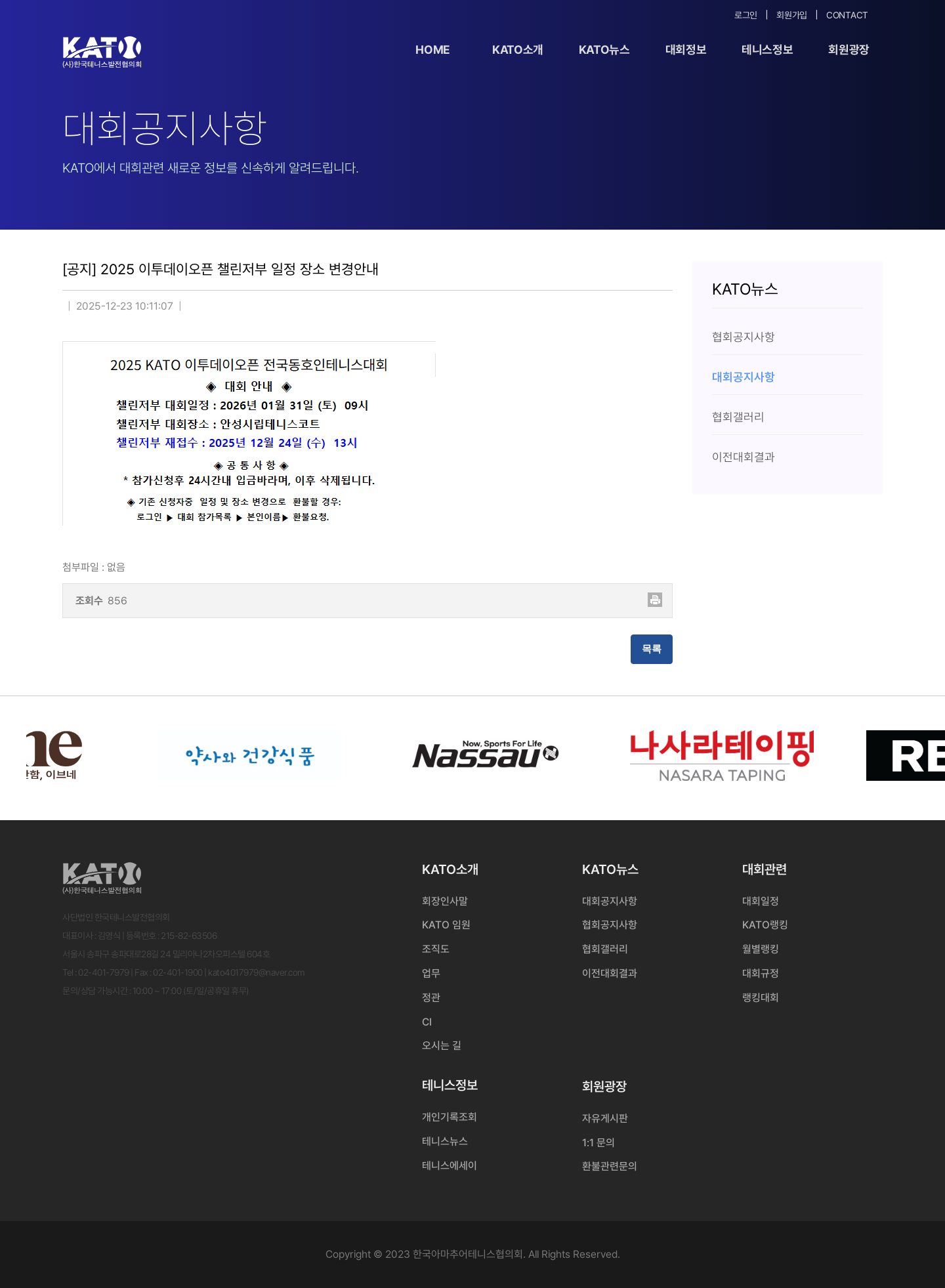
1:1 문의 (598, 1142)
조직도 (436, 949)
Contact (847, 15)
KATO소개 (517, 49)
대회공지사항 (609, 901)
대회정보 (686, 49)
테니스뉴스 (445, 1141)
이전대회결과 (609, 973)
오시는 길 (441, 1045)
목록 (652, 649)
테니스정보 (767, 49)
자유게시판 (605, 1118)
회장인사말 (445, 901)
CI (427, 1022)
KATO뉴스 (604, 49)
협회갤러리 (605, 949)
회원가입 (791, 15)
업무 (431, 973)
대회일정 (760, 901)
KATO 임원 (446, 925)
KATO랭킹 (765, 925)
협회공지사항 (609, 925)
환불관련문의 (609, 1166)
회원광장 (849, 49)
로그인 (745, 15)
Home (432, 49)
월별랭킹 (760, 949)
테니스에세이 (449, 1165)
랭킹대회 (760, 997)
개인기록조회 (449, 1117)
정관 (431, 997)
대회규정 (760, 973)
